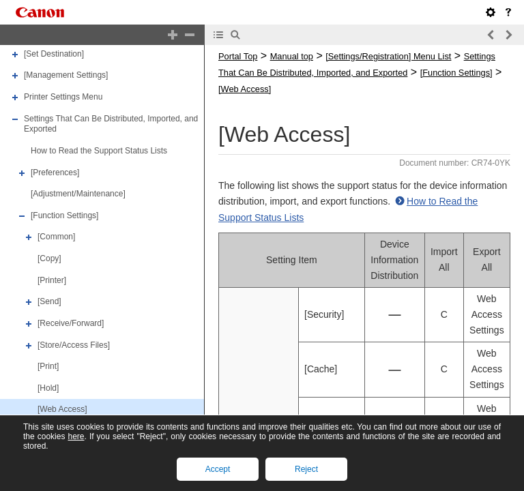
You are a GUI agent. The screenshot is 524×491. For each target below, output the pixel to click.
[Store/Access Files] (74, 345)
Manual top (291, 56)
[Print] (48, 366)
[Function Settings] (64, 215)
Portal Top (237, 56)
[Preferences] (55, 172)
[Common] (56, 237)
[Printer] (52, 280)
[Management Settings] (66, 75)
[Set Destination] (54, 54)
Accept (218, 469)
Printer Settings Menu (63, 97)
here (76, 436)
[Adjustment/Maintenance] (78, 193)
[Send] (49, 301)
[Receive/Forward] (71, 323)
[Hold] (48, 388)
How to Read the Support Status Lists (99, 150)
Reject (306, 469)
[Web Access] (62, 410)
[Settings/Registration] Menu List (388, 56)
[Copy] (49, 258)
